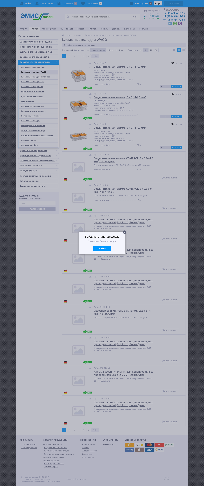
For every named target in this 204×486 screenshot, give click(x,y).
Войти (102, 248)
